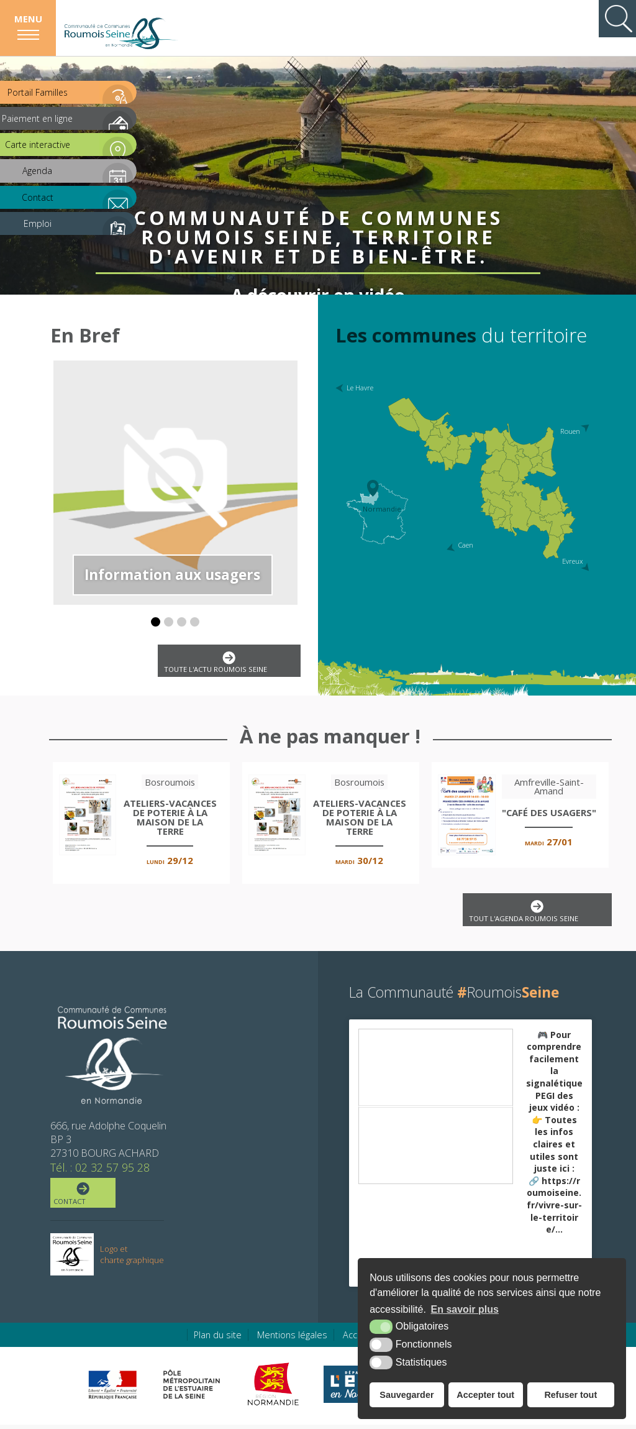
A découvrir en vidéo (318, 264)
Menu (28, 18)
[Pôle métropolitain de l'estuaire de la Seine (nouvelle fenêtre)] (192, 1388)
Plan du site (218, 1339)
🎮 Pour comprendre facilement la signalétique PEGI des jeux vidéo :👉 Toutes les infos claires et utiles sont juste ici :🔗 (554, 1136)
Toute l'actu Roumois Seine (224, 663)
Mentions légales (292, 1339)
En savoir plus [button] (465, 1309)
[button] (155, 622)
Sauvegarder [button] (406, 1395)
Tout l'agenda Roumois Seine (532, 915)
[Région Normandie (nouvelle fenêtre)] (275, 1388)
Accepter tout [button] (485, 1395)
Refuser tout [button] (570, 1395)
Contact (83, 1198)
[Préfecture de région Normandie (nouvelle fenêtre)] (112, 1388)
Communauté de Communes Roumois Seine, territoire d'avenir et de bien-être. (318, 202)
